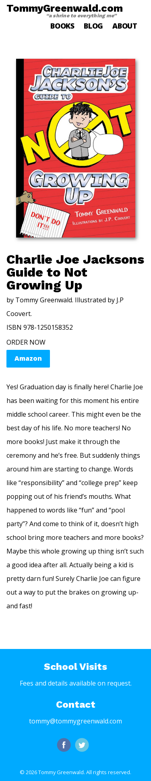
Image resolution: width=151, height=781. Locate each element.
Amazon (28, 358)
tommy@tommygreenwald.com (75, 721)
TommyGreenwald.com (64, 10)
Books (62, 26)
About (124, 26)
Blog (93, 26)
